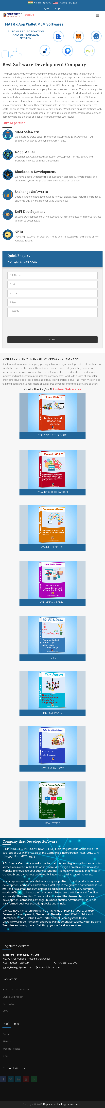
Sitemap (6, 1041)
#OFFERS (30, 14)
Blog (5, 1056)
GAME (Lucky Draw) (52, 768)
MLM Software (27, 132)
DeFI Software (9, 1004)
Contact (6, 1034)
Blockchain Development (35, 172)
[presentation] (32, 324)
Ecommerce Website (52, 547)
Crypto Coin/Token (12, 997)
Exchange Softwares (31, 192)
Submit (52, 339)
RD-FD (52, 657)
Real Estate (52, 823)
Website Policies (11, 1048)
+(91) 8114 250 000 (67, 962)
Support (58, 8)
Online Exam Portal (52, 602)
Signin (46, 8)
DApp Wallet (25, 152)
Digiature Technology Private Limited (62, 1104)
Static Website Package (52, 435)
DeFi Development (30, 211)
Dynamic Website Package (53, 492)
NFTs (19, 232)
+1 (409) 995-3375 (68, 2)
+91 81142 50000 (42, 2)
